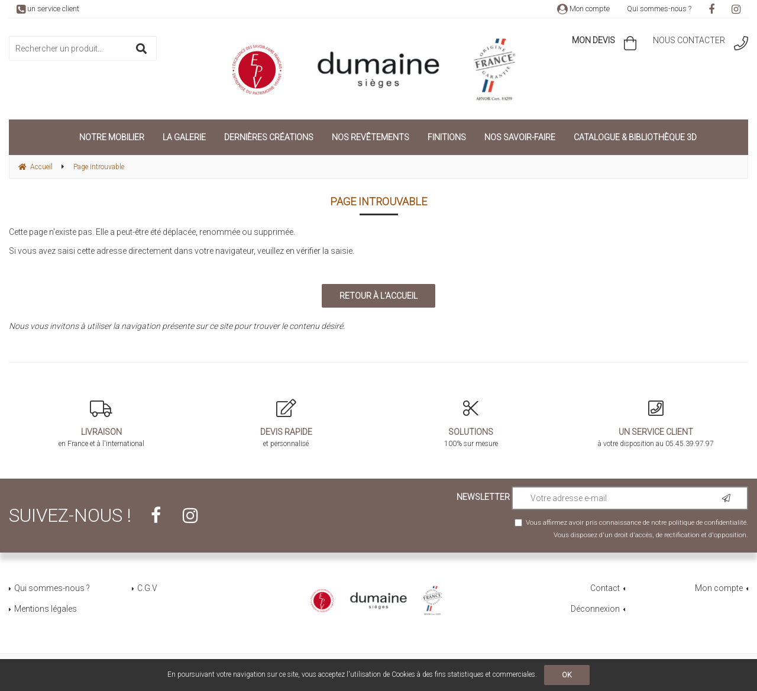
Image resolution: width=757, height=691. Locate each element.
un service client (48, 8)
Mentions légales (45, 608)
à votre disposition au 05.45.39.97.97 (656, 423)
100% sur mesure (471, 423)
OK (567, 675)
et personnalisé (287, 423)
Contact (605, 588)
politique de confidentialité (707, 522)
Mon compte (583, 8)
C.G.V (147, 588)
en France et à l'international (101, 423)
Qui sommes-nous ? (659, 8)
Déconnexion (595, 608)
